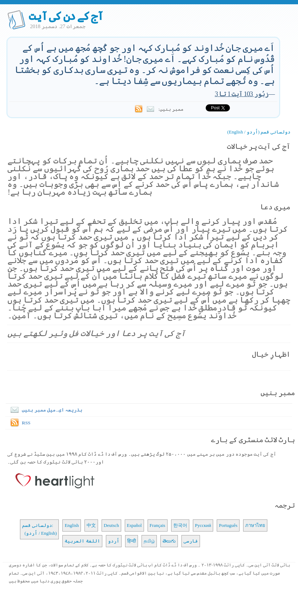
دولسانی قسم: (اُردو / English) (39, 529)
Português (228, 525)
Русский (203, 525)
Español (134, 525)
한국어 (180, 525)
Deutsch (111, 525)
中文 (91, 525)
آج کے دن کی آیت (66, 16)
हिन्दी (131, 541)
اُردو (113, 541)
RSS (26, 422)
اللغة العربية (82, 541)
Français (157, 525)
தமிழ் (149, 541)
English (72, 525)
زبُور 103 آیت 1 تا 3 (241, 94)
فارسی (191, 541)
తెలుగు (169, 541)
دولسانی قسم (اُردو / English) (259, 132)
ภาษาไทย (255, 525)
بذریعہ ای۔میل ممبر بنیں (44, 410)
